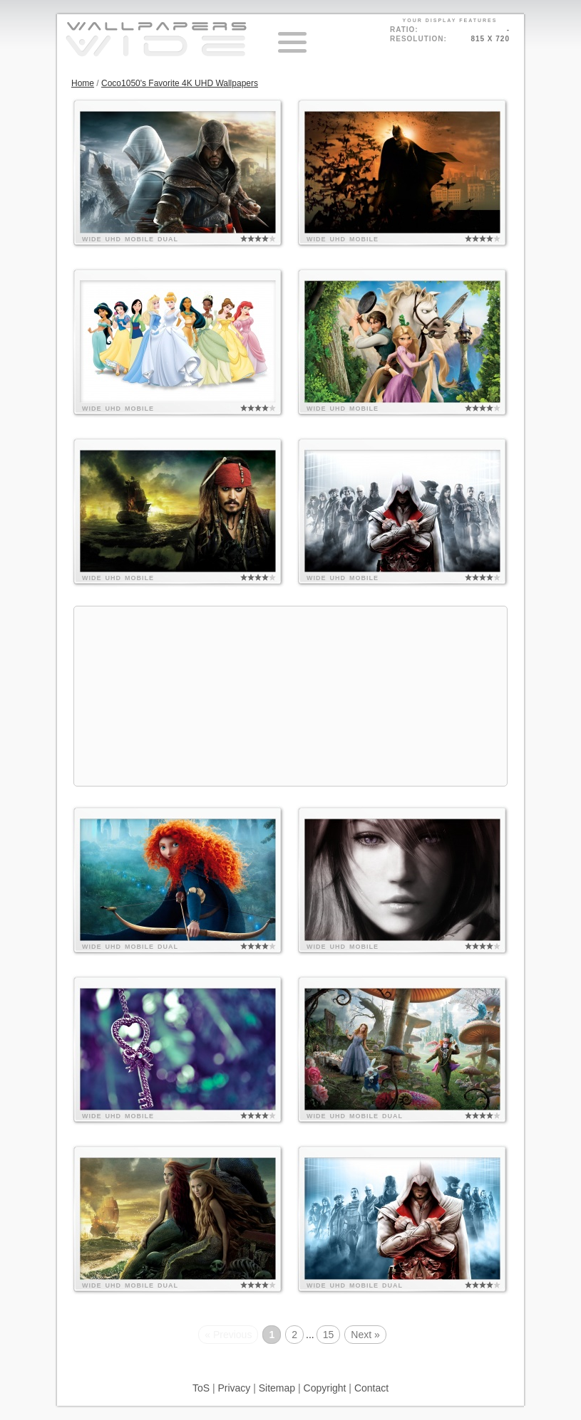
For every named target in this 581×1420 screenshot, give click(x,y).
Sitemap (277, 1388)
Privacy (233, 1388)
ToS (201, 1388)
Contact (371, 1388)
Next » (365, 1334)
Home (82, 83)
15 (328, 1334)
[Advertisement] (290, 696)
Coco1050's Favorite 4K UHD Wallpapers (179, 83)
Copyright (325, 1388)
